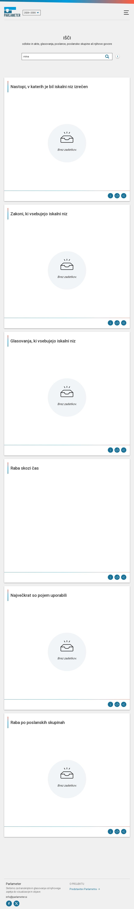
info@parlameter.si (16, 897)
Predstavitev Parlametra (83, 889)
